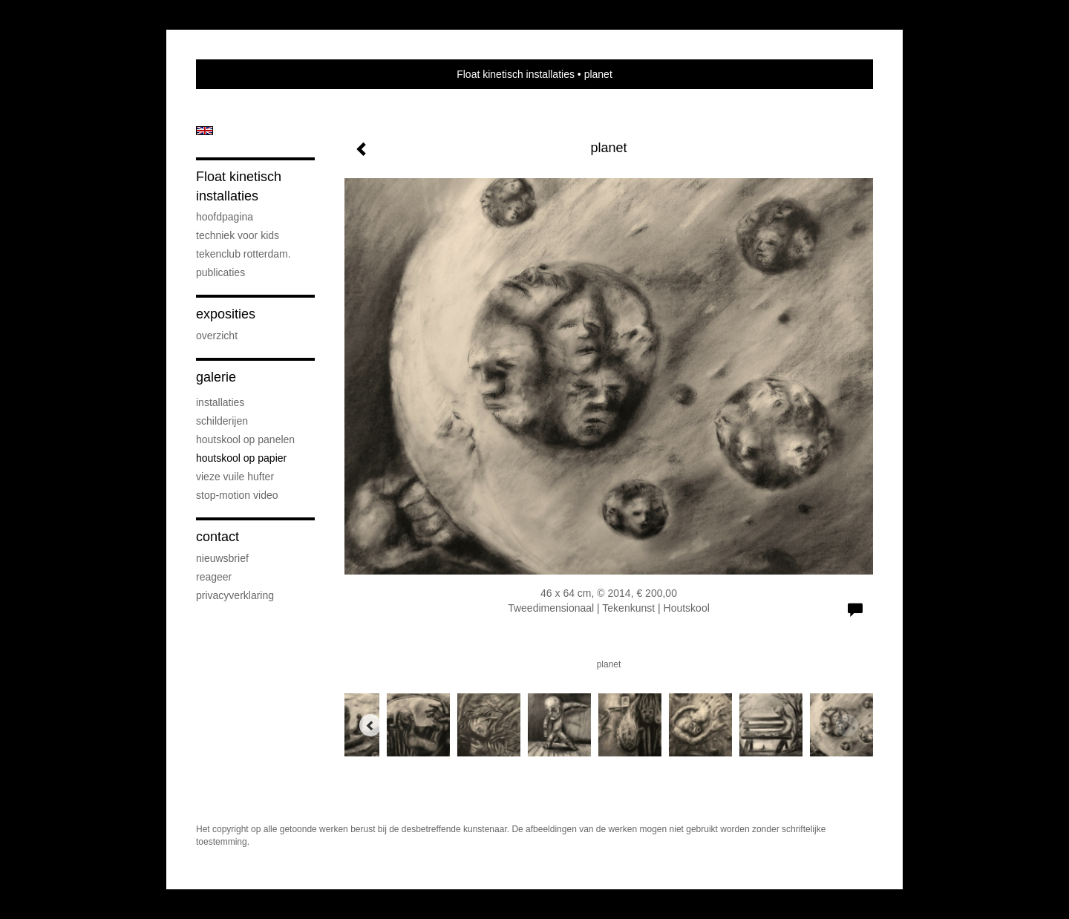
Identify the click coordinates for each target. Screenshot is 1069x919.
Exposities (225, 314)
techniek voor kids (237, 235)
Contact (217, 536)
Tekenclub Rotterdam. (243, 254)
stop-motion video (237, 495)
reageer (214, 577)
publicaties (220, 272)
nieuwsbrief (222, 558)
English (204, 130)
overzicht (217, 335)
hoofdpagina (224, 217)
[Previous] (370, 725)
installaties (220, 402)
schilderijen (222, 421)
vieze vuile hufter (235, 477)
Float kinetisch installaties (516, 74)
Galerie (216, 377)
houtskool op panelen (245, 439)
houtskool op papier (241, 458)
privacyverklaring (235, 595)
